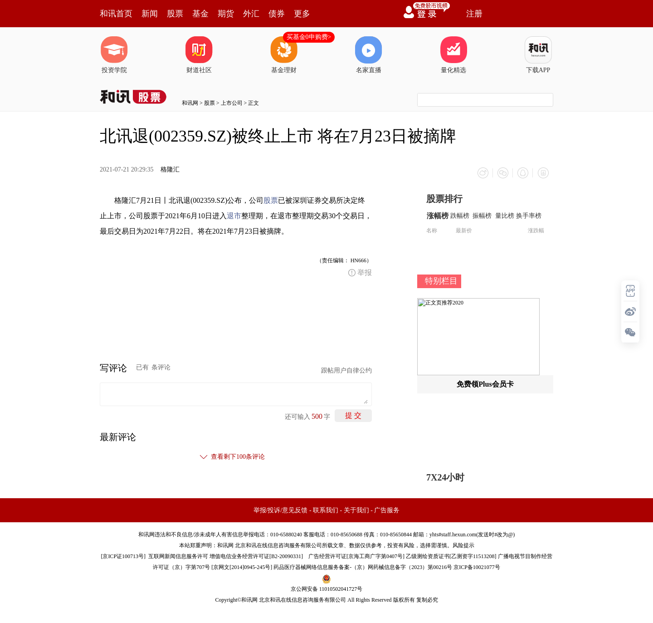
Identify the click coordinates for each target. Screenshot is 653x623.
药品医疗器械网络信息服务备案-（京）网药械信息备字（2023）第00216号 (362, 567)
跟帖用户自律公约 (346, 370)
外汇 (251, 13)
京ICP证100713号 (123, 556)
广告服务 (387, 510)
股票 (175, 13)
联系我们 (325, 510)
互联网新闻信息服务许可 (178, 556)
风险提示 (463, 545)
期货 (226, 13)
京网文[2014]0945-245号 (241, 567)
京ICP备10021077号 (476, 567)
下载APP (538, 55)
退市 (234, 216)
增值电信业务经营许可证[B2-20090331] (256, 556)
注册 (474, 13)
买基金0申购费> (309, 37)
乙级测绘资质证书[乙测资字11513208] (451, 556)
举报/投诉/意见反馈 (280, 510)
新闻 (149, 13)
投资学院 (114, 55)
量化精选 (453, 55)
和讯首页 (116, 13)
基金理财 (283, 55)
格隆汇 (170, 169)
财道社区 (199, 55)
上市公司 (232, 103)
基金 (200, 13)
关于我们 (356, 510)
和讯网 (190, 103)
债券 (276, 13)
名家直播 (368, 55)
